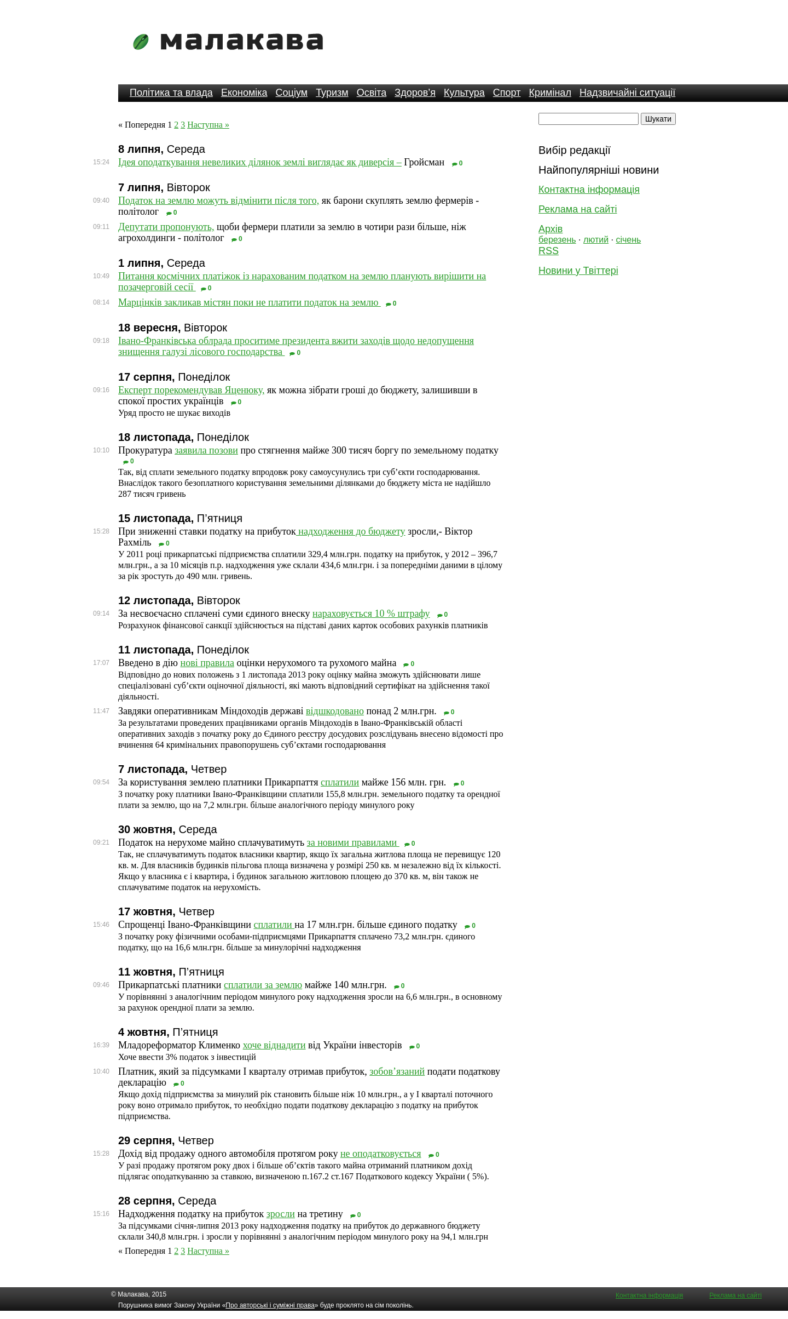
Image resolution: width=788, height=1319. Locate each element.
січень (628, 239)
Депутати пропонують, (166, 226)
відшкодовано (335, 711)
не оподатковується (380, 1153)
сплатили (340, 782)
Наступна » (208, 124)
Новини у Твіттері (578, 270)
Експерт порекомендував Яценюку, (191, 390)
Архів (550, 228)
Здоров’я (415, 92)
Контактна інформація (589, 189)
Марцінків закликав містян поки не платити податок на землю (249, 302)
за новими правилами (353, 842)
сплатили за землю (263, 984)
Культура (464, 92)
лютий (596, 239)
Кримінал (550, 92)
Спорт (507, 92)
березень (557, 239)
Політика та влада (171, 92)
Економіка (244, 92)
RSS (548, 250)
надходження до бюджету (350, 531)
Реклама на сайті (577, 209)
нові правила (207, 662)
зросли (280, 1213)
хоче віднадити (274, 1045)
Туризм (332, 92)
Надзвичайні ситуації (627, 92)
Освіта (372, 92)
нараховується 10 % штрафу (371, 613)
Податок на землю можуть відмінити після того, (218, 200)
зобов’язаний (397, 1071)
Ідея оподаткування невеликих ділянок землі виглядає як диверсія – (260, 162)
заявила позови (206, 450)
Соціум (292, 92)
